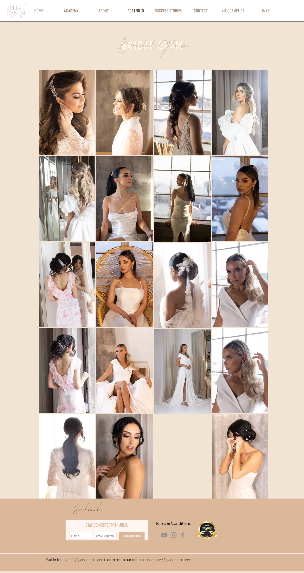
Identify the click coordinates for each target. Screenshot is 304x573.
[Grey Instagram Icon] (174, 535)
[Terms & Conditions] (173, 523)
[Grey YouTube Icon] (164, 535)
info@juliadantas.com (86, 559)
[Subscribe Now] (132, 536)
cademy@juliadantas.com (170, 559)
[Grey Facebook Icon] (183, 535)
